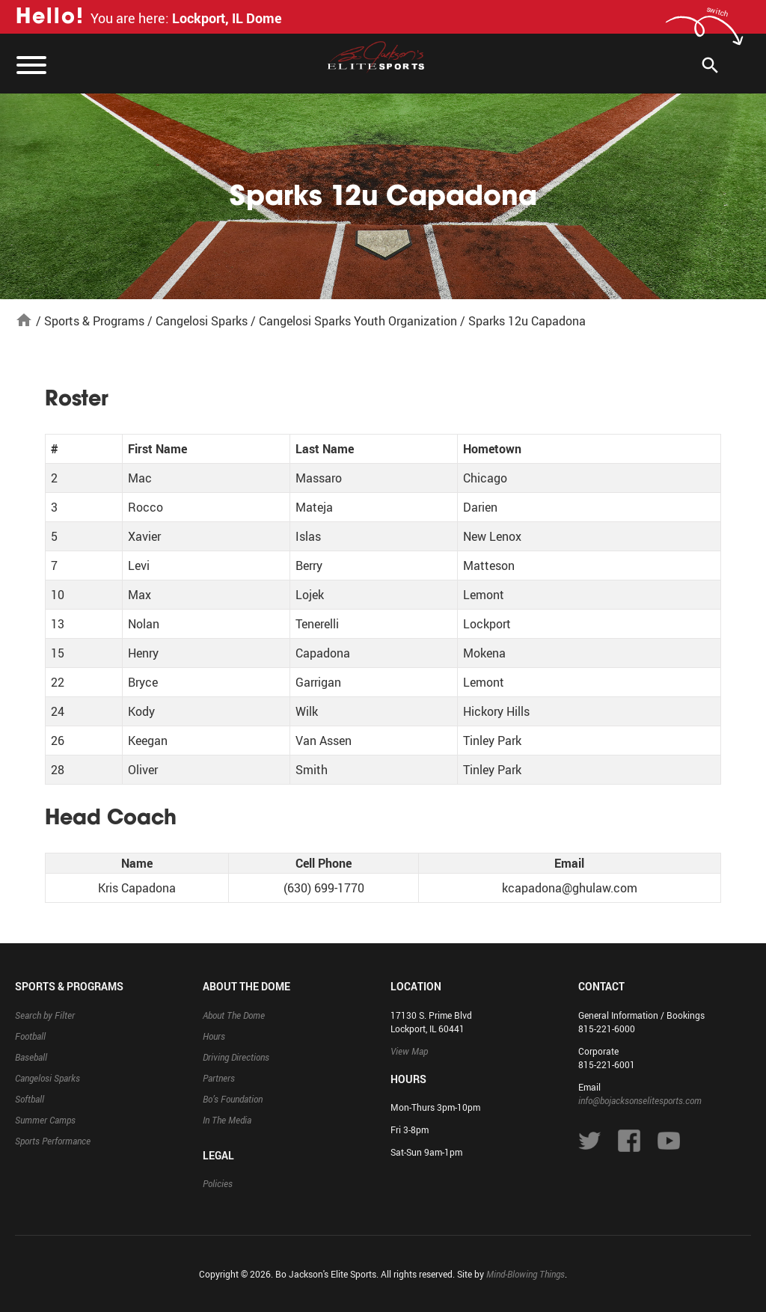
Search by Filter (45, 1015)
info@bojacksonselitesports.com (640, 1100)
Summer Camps (45, 1120)
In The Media (227, 1120)
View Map (409, 1051)
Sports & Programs (94, 321)
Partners (219, 1078)
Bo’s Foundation (233, 1099)
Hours (214, 1036)
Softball (29, 1099)
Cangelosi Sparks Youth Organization (358, 321)
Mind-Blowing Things (525, 1274)
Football (30, 1036)
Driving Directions (236, 1057)
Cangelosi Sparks (202, 321)
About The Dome (234, 1015)
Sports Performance (53, 1141)
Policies (218, 1183)
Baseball (31, 1057)
